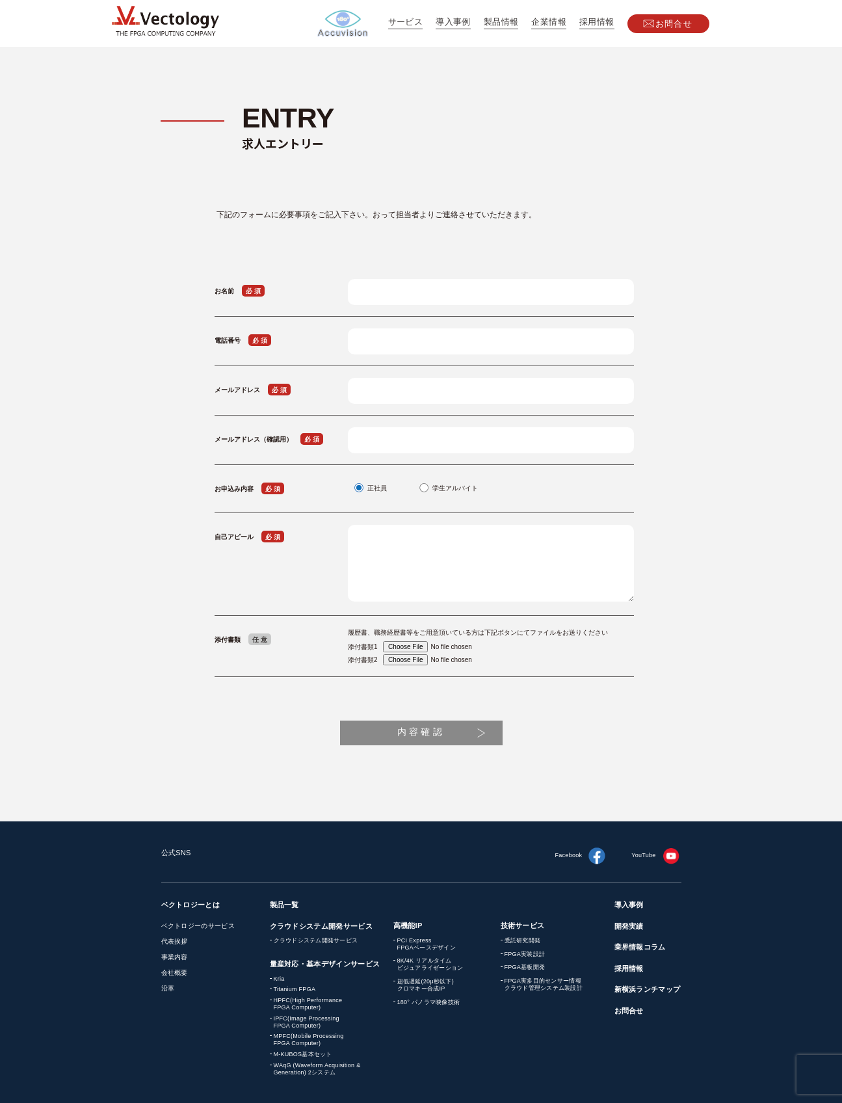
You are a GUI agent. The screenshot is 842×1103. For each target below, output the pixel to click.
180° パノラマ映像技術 (428, 1002)
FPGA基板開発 (525, 967)
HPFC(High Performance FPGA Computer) (308, 1004)
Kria (279, 979)
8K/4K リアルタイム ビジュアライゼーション (430, 964)
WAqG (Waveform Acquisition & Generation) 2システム (317, 1069)
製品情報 (501, 22)
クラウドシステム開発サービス (321, 926)
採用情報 (596, 22)
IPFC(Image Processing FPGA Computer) (306, 1022)
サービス (405, 22)
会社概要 (174, 972)
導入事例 (453, 22)
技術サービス (523, 925)
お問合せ (674, 24)
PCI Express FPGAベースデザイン (426, 944)
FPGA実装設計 (525, 954)
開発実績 (629, 926)
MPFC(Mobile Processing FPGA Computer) (309, 1039)
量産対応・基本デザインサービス (325, 964)
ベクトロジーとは (190, 905)
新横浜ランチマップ (647, 989)
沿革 (168, 988)
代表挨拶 (174, 941)
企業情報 (548, 22)
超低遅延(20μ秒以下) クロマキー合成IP (425, 985)
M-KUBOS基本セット (303, 1054)
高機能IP (408, 925)
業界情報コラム (640, 947)
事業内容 (174, 957)
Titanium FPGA (295, 989)
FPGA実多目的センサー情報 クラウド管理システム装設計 (544, 984)
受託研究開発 (523, 940)
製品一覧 (284, 905)
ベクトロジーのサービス (198, 925)
